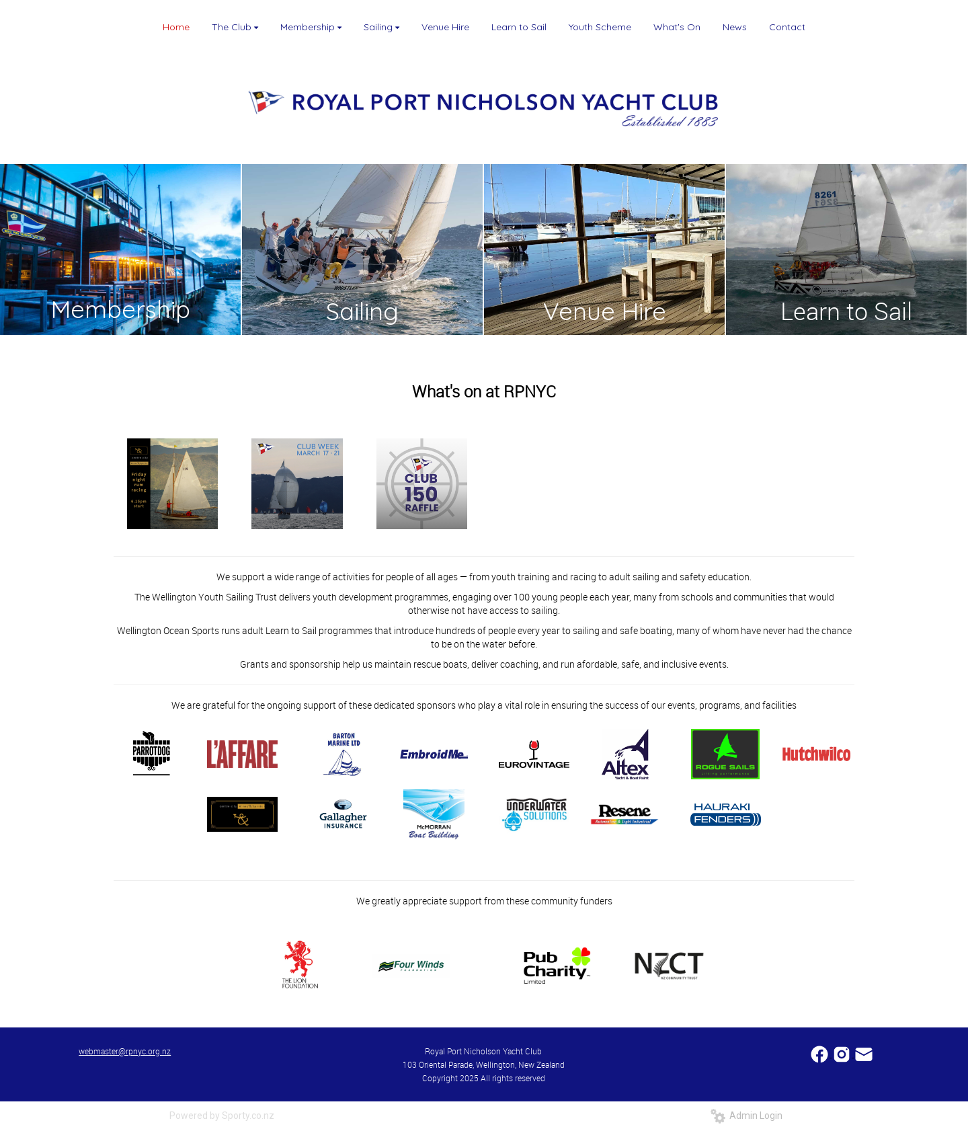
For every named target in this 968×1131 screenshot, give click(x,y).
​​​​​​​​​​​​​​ (820, 1053)
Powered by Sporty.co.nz (221, 1115)
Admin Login (746, 1115)
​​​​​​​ (864, 1053)
